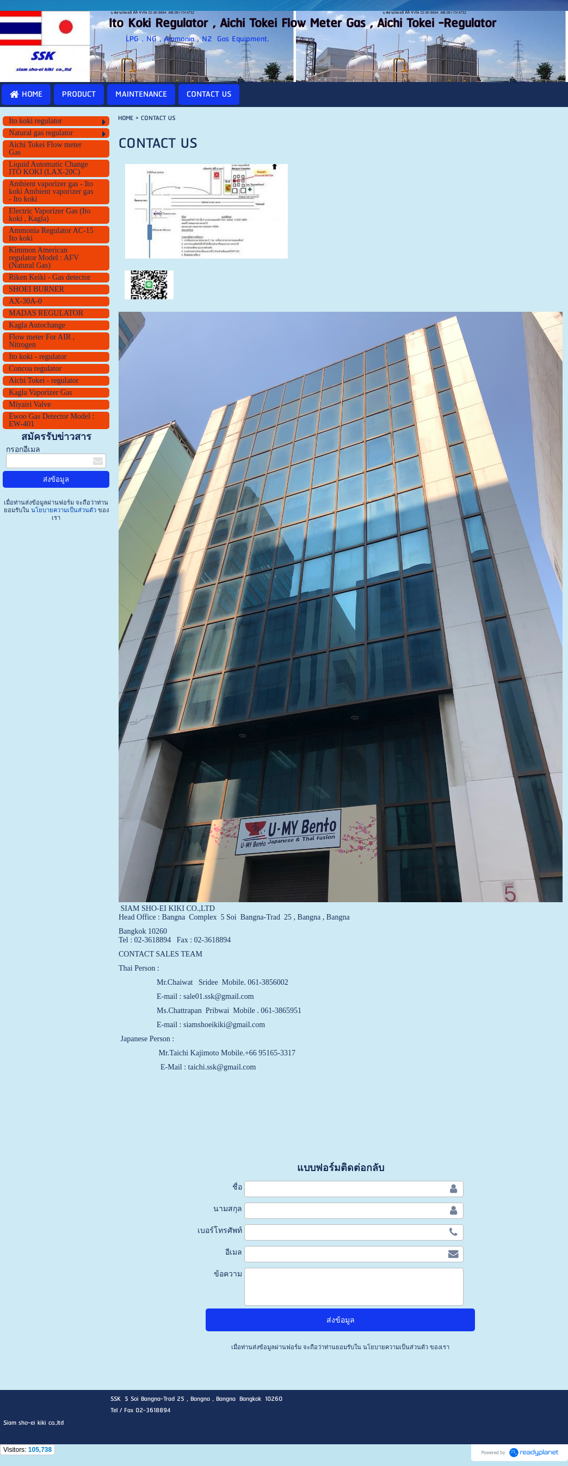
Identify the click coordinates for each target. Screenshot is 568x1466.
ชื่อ (237, 1186)
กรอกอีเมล (23, 449)
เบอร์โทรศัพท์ (219, 1230)
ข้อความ (228, 1273)
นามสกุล (227, 1208)
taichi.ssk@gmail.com (222, 1067)
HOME (125, 118)
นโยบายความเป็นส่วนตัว (63, 510)
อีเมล (233, 1252)
